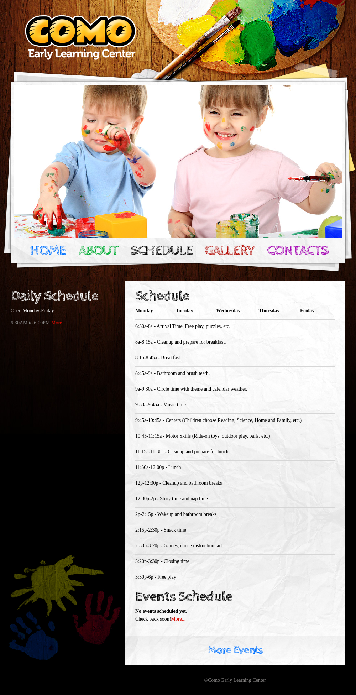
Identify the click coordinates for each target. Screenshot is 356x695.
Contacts (297, 250)
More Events (235, 650)
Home (48, 250)
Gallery (230, 250)
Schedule (161, 250)
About (98, 250)
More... (58, 322)
